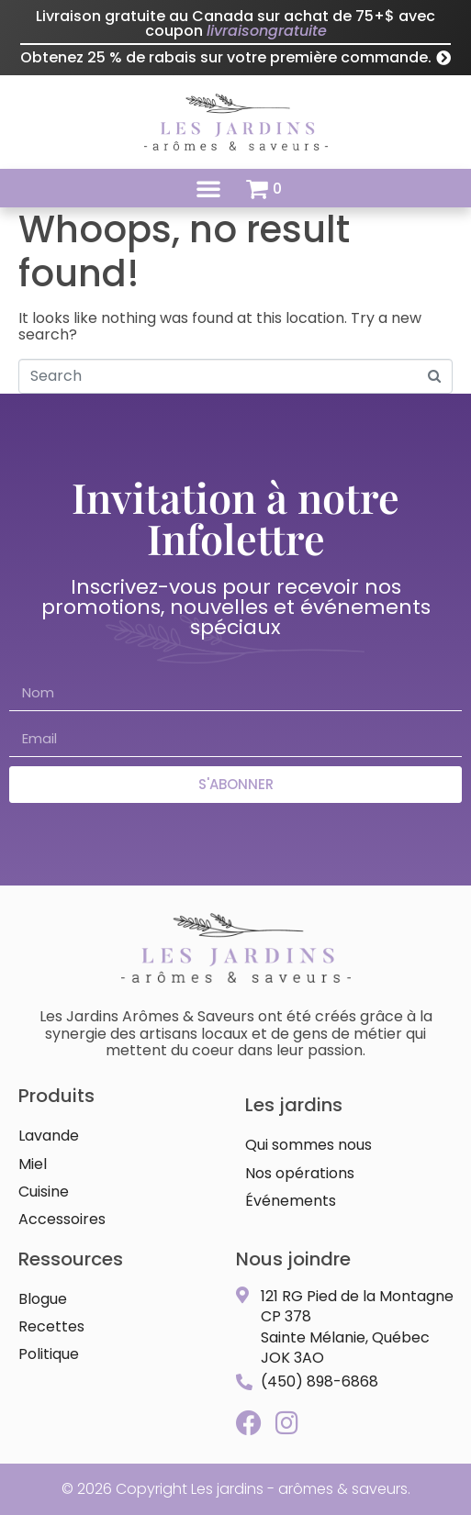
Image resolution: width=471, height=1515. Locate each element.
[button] (208, 188)
